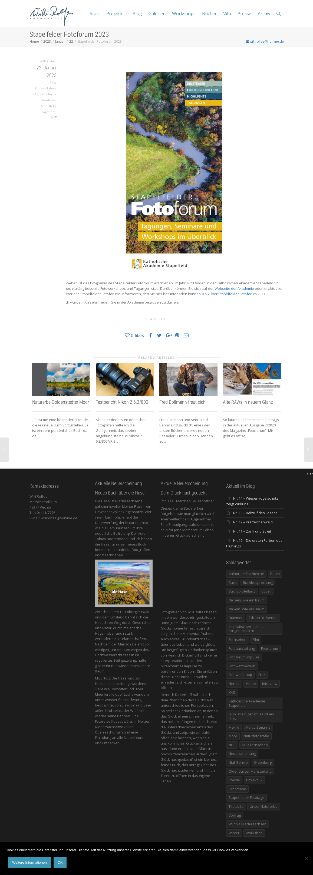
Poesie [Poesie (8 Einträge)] (234, 780)
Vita (227, 13)
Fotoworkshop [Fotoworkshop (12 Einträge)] (240, 674)
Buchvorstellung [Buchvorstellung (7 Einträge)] (242, 591)
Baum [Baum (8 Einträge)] (275, 573)
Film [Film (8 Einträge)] (256, 639)
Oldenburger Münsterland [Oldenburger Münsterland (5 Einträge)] (250, 771)
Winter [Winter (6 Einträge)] (234, 832)
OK (60, 862)
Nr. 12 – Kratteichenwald (253, 522)
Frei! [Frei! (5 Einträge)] (261, 674)
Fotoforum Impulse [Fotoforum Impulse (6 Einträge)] (244, 657)
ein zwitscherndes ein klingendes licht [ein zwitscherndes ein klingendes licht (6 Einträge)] (247, 628)
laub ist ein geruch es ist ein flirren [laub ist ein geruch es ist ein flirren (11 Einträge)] (251, 716)
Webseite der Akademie (234, 288)
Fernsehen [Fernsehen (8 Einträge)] (237, 639)
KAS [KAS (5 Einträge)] (232, 692)
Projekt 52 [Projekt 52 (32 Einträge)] (254, 780)
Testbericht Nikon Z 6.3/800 (122, 402)
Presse (244, 13)
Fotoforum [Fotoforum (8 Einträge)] (269, 648)
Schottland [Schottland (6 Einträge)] (237, 788)
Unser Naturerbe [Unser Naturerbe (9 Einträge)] (264, 806)
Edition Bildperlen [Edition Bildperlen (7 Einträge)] (263, 617)
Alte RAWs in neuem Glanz (248, 402)
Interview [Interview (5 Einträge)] (269, 683)
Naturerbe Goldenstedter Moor (60, 402)
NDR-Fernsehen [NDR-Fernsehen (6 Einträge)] (255, 744)
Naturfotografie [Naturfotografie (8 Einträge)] (256, 735)
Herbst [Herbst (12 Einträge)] (234, 683)
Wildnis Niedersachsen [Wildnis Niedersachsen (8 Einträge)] (247, 824)
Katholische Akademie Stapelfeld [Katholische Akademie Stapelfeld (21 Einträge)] (247, 703)
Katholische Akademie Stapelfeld (48, 100)
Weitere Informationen (29, 862)
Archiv (264, 13)
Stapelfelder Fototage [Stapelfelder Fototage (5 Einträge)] (246, 797)
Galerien (157, 13)
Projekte (115, 13)
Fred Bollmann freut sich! (183, 402)
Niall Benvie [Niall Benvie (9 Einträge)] (238, 762)
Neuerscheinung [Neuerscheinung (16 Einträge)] (242, 753)
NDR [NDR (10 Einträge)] (232, 744)
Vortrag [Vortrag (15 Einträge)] (235, 815)
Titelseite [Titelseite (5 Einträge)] (236, 806)
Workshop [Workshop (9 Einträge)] (254, 832)
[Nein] (306, 858)
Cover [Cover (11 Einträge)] (266, 591)
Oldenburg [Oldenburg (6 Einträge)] (263, 762)
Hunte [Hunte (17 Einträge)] (251, 683)
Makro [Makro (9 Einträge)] (234, 727)
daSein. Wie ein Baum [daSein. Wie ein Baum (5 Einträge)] (246, 609)
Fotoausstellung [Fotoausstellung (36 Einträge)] (242, 648)
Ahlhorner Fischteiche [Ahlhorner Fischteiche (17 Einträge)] (246, 573)
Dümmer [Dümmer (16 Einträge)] (236, 617)
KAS (35, 94)
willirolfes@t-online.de (265, 41)
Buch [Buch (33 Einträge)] (233, 582)
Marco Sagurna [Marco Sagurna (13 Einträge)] (258, 727)
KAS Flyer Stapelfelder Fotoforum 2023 (233, 293)
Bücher (209, 13)
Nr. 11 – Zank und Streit (252, 531)
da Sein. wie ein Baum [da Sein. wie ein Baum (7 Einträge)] (247, 600)
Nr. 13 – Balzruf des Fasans (255, 512)
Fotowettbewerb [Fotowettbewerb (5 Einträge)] (242, 666)
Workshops (184, 13)
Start (95, 13)
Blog (137, 13)
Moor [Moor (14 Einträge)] (233, 735)
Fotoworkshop (45, 88)
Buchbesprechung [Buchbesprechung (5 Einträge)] (258, 582)
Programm (47, 112)
